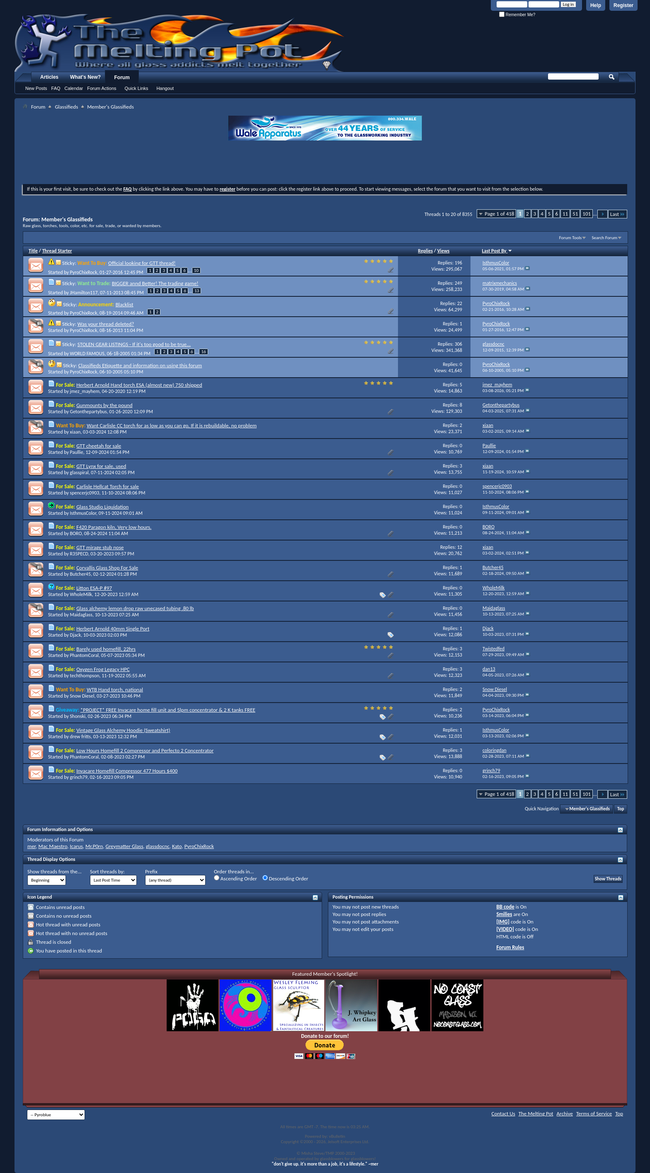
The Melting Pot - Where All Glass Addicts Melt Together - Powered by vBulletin (180, 43)
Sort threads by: (107, 871)
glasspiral (79, 472)
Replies (425, 251)
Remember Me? (517, 14)
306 (458, 344)
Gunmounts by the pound (104, 405)
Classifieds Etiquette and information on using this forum (140, 365)
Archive (565, 1113)
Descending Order (285, 878)
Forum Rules (510, 947)
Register (623, 5)
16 (203, 351)
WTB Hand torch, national (115, 689)
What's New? (85, 77)
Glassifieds (66, 107)
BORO (76, 533)
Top (620, 809)
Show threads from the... (54, 871)
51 (575, 214)
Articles (49, 77)
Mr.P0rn (94, 846)
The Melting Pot (536, 1113)
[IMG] (502, 922)
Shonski (77, 716)
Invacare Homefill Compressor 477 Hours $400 (126, 771)
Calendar (74, 88)
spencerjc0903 (84, 493)
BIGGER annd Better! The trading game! (155, 283)
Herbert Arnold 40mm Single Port (112, 628)
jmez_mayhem (84, 391)
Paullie (76, 452)
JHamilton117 (84, 293)
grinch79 (78, 777)
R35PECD (79, 554)
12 (459, 547)
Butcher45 (80, 574)
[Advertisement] (325, 163)
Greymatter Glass (124, 846)
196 (458, 263)
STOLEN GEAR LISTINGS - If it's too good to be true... (134, 344)
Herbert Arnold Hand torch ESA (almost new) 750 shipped (139, 385)
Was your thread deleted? (106, 324)
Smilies (504, 914)
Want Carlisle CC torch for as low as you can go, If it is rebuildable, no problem (172, 425)
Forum (122, 77)
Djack (75, 635)
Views (443, 251)
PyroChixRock (83, 272)
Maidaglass (81, 615)
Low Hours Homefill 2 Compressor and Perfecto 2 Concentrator (144, 750)
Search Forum (605, 237)
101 (586, 214)
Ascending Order (235, 878)
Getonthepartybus (88, 411)
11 (565, 214)
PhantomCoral (84, 655)
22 (459, 303)
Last (617, 214)
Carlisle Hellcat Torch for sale (107, 486)
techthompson (84, 676)
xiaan (75, 432)
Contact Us (503, 1113)
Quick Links (136, 88)
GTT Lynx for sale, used (101, 466)
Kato (177, 846)
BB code (505, 907)
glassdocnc (158, 846)
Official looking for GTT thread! (141, 263)
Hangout (165, 88)
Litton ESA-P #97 (94, 588)
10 (196, 270)
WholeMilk (81, 594)
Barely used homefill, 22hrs (106, 649)
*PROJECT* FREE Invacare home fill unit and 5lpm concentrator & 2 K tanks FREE (167, 710)
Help (595, 5)
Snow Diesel (82, 696)
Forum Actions (101, 88)
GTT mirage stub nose (100, 547)
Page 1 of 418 (499, 214)
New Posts (36, 88)
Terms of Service (594, 1113)
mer (31, 846)
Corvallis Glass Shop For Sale (107, 568)
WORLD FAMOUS (87, 353)
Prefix (151, 871)
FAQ (56, 88)
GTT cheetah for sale (98, 446)
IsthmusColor (83, 513)
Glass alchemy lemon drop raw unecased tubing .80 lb (135, 608)
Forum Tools (570, 237)
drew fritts (80, 736)
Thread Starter (57, 251)
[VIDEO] (505, 929)
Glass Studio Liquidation (102, 507)
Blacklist (124, 304)
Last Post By (497, 251)
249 (458, 283)
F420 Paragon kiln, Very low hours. (113, 527)
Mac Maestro (52, 846)
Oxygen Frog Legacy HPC (102, 669)
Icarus (76, 846)
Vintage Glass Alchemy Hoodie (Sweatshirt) (123, 730)
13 (196, 290)
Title (33, 251)
